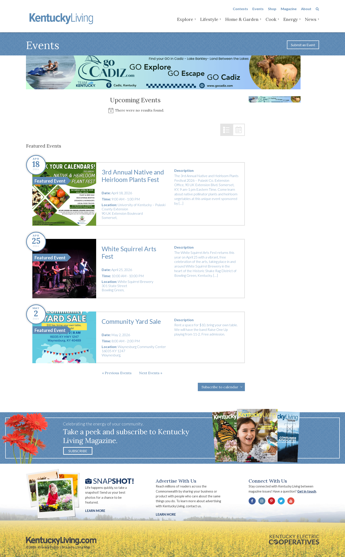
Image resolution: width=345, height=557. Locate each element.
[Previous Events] (117, 372)
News (310, 22)
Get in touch (306, 491)
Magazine (289, 11)
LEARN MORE (166, 514)
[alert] (135, 110)
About (306, 11)
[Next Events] (150, 372)
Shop (272, 11)
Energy (290, 22)
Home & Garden (242, 22)
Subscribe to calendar (220, 387)
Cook (271, 22)
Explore (185, 22)
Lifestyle (209, 22)
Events (258, 11)
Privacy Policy (48, 547)
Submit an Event (303, 45)
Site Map (83, 547)
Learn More (95, 511)
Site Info (68, 547)
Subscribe (77, 451)
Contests (240, 11)
